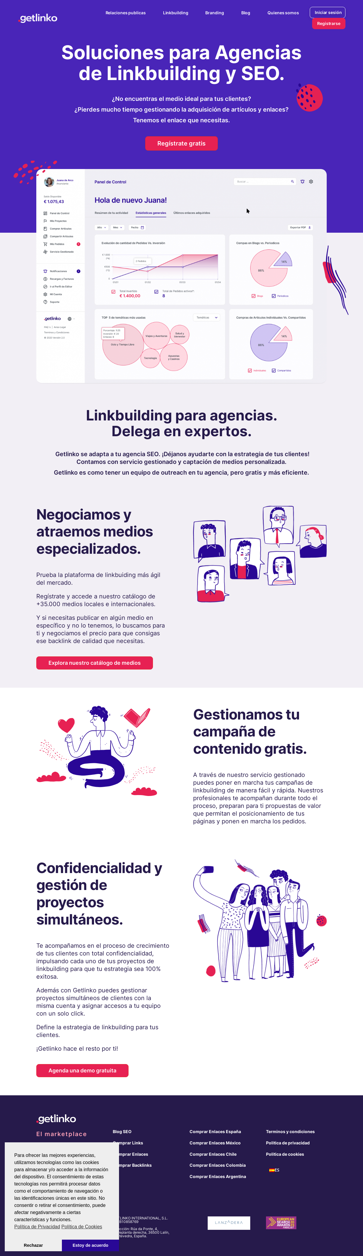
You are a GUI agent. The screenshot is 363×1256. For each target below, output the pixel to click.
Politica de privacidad (288, 1142)
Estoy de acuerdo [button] (90, 1245)
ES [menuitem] (277, 1170)
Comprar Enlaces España (215, 1131)
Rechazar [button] (33, 1245)
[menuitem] (274, 1170)
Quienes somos (283, 12)
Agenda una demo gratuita (82, 1070)
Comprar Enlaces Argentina (218, 1176)
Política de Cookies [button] (81, 1226)
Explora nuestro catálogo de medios (94, 663)
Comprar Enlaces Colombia (218, 1165)
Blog (246, 12)
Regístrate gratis (181, 143)
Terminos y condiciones (290, 1131)
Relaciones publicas (126, 12)
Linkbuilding (175, 12)
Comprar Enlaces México (215, 1142)
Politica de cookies (285, 1154)
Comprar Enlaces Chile (213, 1154)
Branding (214, 12)
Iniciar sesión (328, 12)
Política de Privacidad (37, 1226)
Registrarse (328, 23)
